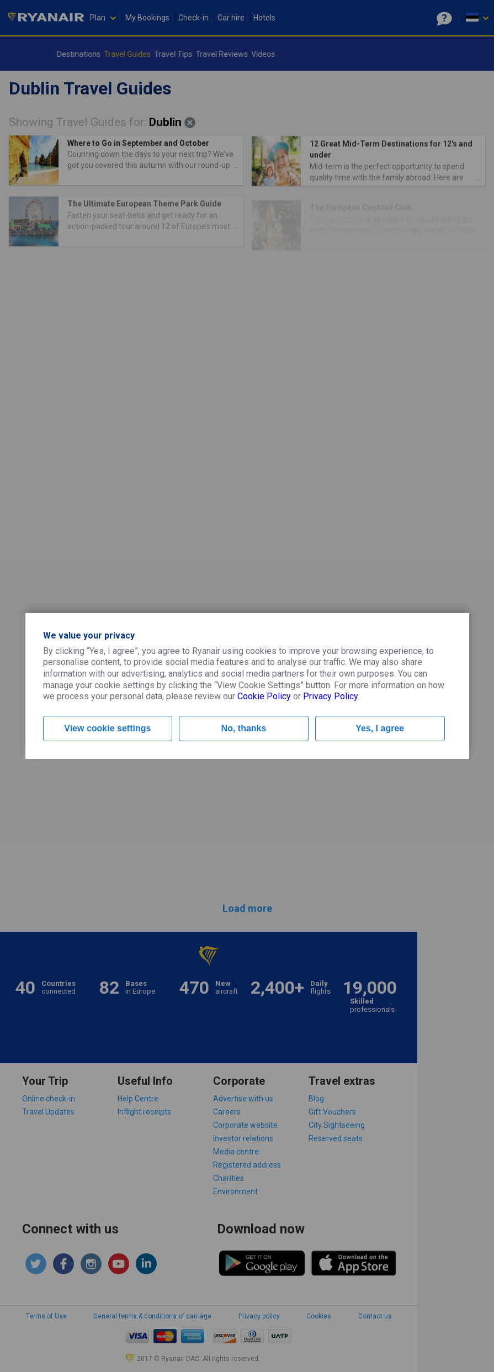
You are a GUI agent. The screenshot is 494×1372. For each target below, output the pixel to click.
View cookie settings (107, 728)
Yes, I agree (379, 728)
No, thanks (244, 728)
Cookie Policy (264, 696)
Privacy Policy (330, 696)
